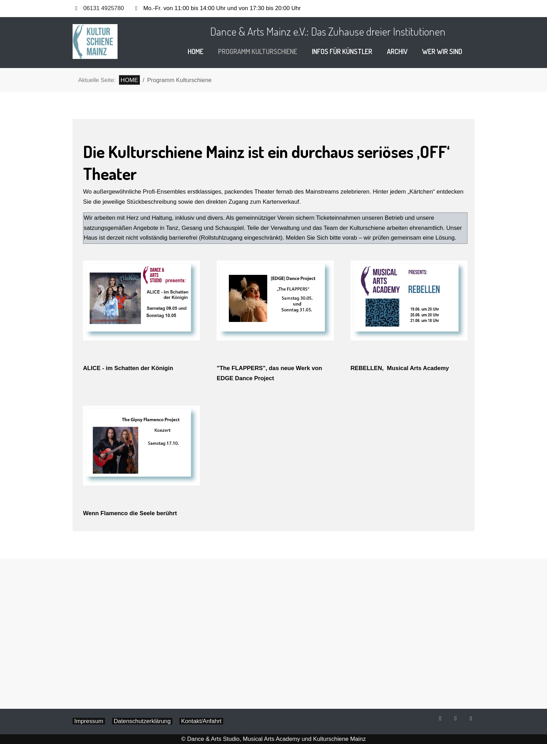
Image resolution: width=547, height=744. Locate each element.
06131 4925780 (103, 8)
